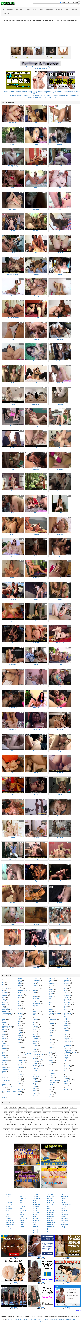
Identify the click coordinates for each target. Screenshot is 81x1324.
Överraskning (52, 1019)
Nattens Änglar (32, 1319)
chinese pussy (27, 1129)
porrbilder (50, 1214)
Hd (18, 1094)
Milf (34, 1088)
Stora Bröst (67, 1004)
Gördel (19, 1069)
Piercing (51, 1030)
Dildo (18, 980)
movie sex (44, 1136)
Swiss (66, 1028)
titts (12, 1129)
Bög (3, 1052)
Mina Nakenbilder (62, 91)
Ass (3, 1006)
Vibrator (66, 1081)
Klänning (35, 1024)
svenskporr (9, 1218)
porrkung (64, 1210)
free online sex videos (57, 1112)
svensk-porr (23, 1210)
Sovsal (66, 978)
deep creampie (74, 1117)
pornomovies (51, 1228)
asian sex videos (32, 1131)
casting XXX (14, 1114)
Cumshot (4, 1089)
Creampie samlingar (7, 1086)
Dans (3, 1097)
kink (48, 1230)
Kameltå (35, 1019)
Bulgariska (5, 1069)
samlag (8, 1226)
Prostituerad (52, 1040)
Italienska (35, 1007)
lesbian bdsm (53, 1110)
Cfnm (3, 1079)
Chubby (4, 1082)
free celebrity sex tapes (37, 1129)
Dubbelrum (20, 995)
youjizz (22, 1226)
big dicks (22, 1124)
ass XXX (54, 1107)
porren (8, 1232)
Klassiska (35, 1026)
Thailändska (67, 1045)
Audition (4, 1011)
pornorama (50, 1226)
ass (70, 1127)
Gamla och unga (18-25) (24, 1054)
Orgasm (51, 1011)
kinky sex (67, 1136)
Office (50, 1002)
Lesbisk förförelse (38, 1065)
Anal (3, 997)
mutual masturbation (63, 1110)
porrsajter (36, 1230)
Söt (50, 1096)
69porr (22, 1220)
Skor (50, 1086)
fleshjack (67, 1112)
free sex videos (40, 1107)
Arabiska (4, 1001)
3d (2, 982)
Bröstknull (4, 1059)
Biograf (4, 1043)
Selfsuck (51, 1075)
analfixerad (64, 1220)
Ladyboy (35, 1051)
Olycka (50, 1006)
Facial (19, 1014)
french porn (38, 1110)
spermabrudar (10, 1222)
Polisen (51, 1034)
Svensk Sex (66, 95)
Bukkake (4, 1067)
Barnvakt (4, 1029)
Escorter (37, 95)
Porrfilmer (72, 95)
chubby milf (26, 1136)
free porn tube (54, 1127)
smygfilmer (23, 1198)
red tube (73, 1136)
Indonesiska (36, 998)
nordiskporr (9, 1204)
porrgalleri (50, 1200)
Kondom (35, 1036)
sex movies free (28, 1112)
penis (74, 1127)
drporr (35, 1222)
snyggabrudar (10, 1224)
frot (57, 1114)
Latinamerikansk (37, 1060)
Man (34, 1074)
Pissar (50, 1032)
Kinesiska (35, 1021)
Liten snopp (36, 1068)
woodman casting (53, 1119)
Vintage (66, 1083)
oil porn (75, 1114)
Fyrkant (19, 1047)
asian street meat (62, 1124)
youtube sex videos (72, 1124)
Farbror (19, 1020)
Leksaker (35, 1063)
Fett (18, 1025)
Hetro (63, 2)
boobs (6, 1107)
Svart (65, 1023)
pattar (63, 1230)
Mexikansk (36, 1085)
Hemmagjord (36, 982)
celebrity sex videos (43, 1131)
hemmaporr (64, 1214)
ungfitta (22, 1196)
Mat (34, 1083)
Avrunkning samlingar (8, 1013)
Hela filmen (36, 978)
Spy (65, 988)
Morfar (35, 1095)
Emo (18, 1005)
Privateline (25, 1319)
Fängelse (20, 1018)
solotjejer (36, 1194)
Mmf (34, 1092)
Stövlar (66, 1006)
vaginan (22, 1206)
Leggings (35, 1061)
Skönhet (51, 1084)
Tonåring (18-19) (68, 1050)
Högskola (35, 987)
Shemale (75, 2)
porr (34, 1216)
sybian (37, 1119)
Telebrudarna (17, 91)
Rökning (51, 1057)
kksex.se (10, 1319)
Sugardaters (31, 97)
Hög (34, 983)
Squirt (66, 990)
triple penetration (34, 1122)
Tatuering (66, 1038)
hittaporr (35, 1214)
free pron (48, 1107)
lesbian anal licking (7, 1117)
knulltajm (36, 1218)
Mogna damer (46, 97)
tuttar (62, 1200)
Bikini (3, 1040)
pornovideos (51, 1222)
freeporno (23, 1232)
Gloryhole (20, 1067)
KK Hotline (68, 1319)
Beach (3, 1036)
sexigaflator (64, 1224)
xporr (21, 1228)
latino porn (7, 1134)
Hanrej (19, 1091)
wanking (67, 1117)
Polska (50, 1035)
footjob (59, 1131)
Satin (50, 1072)
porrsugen (50, 1196)
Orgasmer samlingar (54, 1013)
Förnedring (20, 1037)
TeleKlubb (39, 1319)
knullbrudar (9, 1208)
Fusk (18, 1046)
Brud (3, 1064)
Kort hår (35, 1040)
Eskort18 (48, 93)
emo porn (62, 1114)
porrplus (35, 1226)
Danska (19, 978)
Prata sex (34, 91)
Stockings (67, 997)
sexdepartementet (66, 1204)
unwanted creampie (28, 1117)
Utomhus (66, 1070)
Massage (35, 1081)
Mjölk (34, 1090)
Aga (3, 990)
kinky (5, 1112)
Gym (18, 1083)
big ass (23, 1127)
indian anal (8, 1127)
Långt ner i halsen (38, 1054)
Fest (18, 1021)
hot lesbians (15, 1124)
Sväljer (66, 1021)
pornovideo (50, 1224)
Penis (50, 1028)
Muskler (51, 985)
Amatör (4, 994)
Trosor (66, 1055)
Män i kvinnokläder (38, 1076)
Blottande (4, 1048)
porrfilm (8, 1198)
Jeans (34, 1013)
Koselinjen (40, 91)
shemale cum (30, 1110)
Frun (18, 1042)
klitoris (63, 1222)
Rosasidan (39, 93)
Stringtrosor (67, 1009)
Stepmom (67, 994)
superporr (36, 1206)
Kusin (34, 1043)
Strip (65, 1011)
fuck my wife (29, 1124)
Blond (3, 1047)
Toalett (66, 1048)
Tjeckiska (66, 1047)
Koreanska (36, 1038)
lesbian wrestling (18, 1117)
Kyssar (35, 1045)
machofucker (31, 1107)
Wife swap (67, 1089)
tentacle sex (22, 1114)
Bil (2, 1041)
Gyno (18, 1085)
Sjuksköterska (52, 1082)
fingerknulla (50, 1210)
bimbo (63, 1212)
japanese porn (13, 1107)
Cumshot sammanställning (9, 1091)
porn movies (6, 1129)
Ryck (50, 1064)
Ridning (51, 1055)
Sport (65, 985)
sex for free (48, 1129)
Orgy (50, 1014)
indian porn (53, 1124)
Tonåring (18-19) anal (70, 1052)
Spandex (66, 980)
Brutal (3, 1066)
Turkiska (66, 1057)
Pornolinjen (40, 1321)
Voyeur (66, 1085)
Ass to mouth (5, 1009)
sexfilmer (50, 1194)
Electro (19, 1003)
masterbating (46, 1117)
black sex (6, 1122)
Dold (18, 987)
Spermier (66, 983)
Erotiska (19, 1007)
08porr (35, 1224)
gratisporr (23, 1202)
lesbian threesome (36, 1136)
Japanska (35, 1011)
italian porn (43, 1114)
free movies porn (9, 1136)
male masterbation (45, 1122)
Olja (50, 1004)
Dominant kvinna (22, 990)
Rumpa (51, 1062)
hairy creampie (37, 1112)
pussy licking (18, 1129)
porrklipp (8, 1228)
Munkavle (51, 983)
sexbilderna (36, 1198)
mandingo (29, 1114)
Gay (69, 2)
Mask (34, 1078)
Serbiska (51, 1077)
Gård (18, 1064)
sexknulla (36, 1212)
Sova (50, 1098)
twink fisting (6, 1114)
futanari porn (60, 1117)
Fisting (19, 1028)
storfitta (22, 1212)
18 (2, 981)
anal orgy (14, 1110)
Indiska (35, 996)
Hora (34, 992)
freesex (63, 1216)
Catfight (4, 1077)
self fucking (74, 1129)
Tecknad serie (68, 1041)
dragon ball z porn (19, 1119)
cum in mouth (73, 1107)
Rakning (51, 1052)
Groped (19, 1076)
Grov (18, 1078)
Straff (65, 1008)
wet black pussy (63, 1119)
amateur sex (22, 1110)
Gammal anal (21, 1059)
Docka (19, 983)
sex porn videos (38, 1124)
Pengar (51, 1027)
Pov (50, 1039)
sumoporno (9, 1220)
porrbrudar (36, 1204)
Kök (34, 1034)
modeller (50, 1198)
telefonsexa (64, 1218)
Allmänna (4, 992)
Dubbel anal (20, 994)
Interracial (35, 1005)
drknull (8, 1196)
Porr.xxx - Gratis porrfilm (40, 68)
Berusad (4, 1038)
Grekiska (19, 1074)
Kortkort (35, 1041)
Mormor (51, 978)
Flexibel (19, 1032)
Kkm (34, 1022)
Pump (50, 1047)
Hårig (18, 1093)
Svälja (66, 1020)
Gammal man (21, 1060)
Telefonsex (24, 91)
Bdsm (3, 1034)
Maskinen (35, 1080)
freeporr (49, 1218)
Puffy (50, 1044)
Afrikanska (5, 988)
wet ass (35, 1134)
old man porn (36, 1139)
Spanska (66, 982)
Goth (18, 1071)
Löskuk (35, 1070)
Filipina (19, 1027)
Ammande (4, 995)
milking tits (36, 1127)
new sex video (16, 1127)
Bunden (4, 1071)
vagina (53, 1117)
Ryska (50, 1066)
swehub (63, 1198)
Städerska (67, 992)
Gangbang (20, 1062)
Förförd (19, 1035)
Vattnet (66, 1078)
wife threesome (46, 1112)
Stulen (66, 1018)
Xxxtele (56, 1319)
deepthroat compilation (16, 1122)
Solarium (51, 1093)
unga (21, 1208)
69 (2, 984)
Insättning (35, 1001)
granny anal (74, 1112)
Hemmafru (36, 980)
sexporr (35, 1210)
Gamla (19, 1052)
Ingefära (35, 1000)
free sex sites (67, 1129)
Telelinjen (11, 91)
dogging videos (63, 1127)
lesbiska (63, 1206)
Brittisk (4, 1055)
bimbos (22, 1230)
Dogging (19, 985)
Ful (18, 1044)
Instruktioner (36, 1003)
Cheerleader (5, 1080)
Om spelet (51, 1008)
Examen (19, 1008)
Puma (50, 1046)
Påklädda (51, 1023)
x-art (60, 1122)
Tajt (65, 1036)
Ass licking (5, 1008)
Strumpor (66, 1014)
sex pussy (46, 1124)
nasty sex (24, 1131)
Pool (50, 1037)
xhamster (8, 1194)
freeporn (8, 1230)
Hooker (35, 990)
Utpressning (67, 1072)
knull (7, 1210)
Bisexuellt (4, 1045)
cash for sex (38, 1117)
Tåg (65, 1034)
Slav (50, 1091)
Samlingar (51, 1070)
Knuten (35, 1033)
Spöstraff (66, 987)
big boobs (26, 1122)
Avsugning (5, 1014)
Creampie (4, 1084)
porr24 (63, 1208)
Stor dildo (66, 999)
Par (50, 1025)
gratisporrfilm (37, 1220)
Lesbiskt (35, 1067)
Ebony (19, 1001)
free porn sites (73, 1110)
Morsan (51, 980)
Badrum (4, 1024)
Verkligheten (67, 1080)
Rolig (50, 1059)
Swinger (66, 1027)
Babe (3, 1019)
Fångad (19, 1016)
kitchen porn (7, 1110)
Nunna (50, 996)
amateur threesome (29, 1119)
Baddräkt (4, 1021)
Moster (50, 982)
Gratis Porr (53, 95)
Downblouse (20, 992)
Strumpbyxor (67, 1013)
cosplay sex (44, 1119)
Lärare (35, 1056)
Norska (51, 993)
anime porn (54, 1122)
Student (66, 1016)
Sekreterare (52, 1073)
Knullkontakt (43, 95)
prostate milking (45, 1127)
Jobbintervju (36, 1014)
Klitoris (35, 1029)
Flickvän (19, 1034)
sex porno (36, 1114)
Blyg (3, 1050)
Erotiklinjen (74, 1319)
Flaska (19, 1030)
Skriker (51, 1087)
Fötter (19, 1039)
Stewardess (67, 995)
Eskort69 (14, 95)
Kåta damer (53, 97)
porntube (50, 1220)
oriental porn (72, 1119)
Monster (35, 1093)
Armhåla (4, 1002)
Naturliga (51, 991)
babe (7, 1214)
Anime (3, 999)
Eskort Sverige (71, 91)
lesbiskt (49, 1206)
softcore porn (74, 1131)
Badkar (4, 1022)
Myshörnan (61, 1319)
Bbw (3, 1033)
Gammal (19, 1057)
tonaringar (64, 1202)
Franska (19, 1040)
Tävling (66, 1040)
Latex (34, 1058)
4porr (21, 1200)
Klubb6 (44, 93)
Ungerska (67, 1067)
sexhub (35, 1228)
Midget (35, 1086)
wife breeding (19, 1136)
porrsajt (35, 1232)
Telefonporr (54, 91)
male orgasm (52, 1136)
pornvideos (50, 1216)
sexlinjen (50, 1204)
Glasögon (20, 1066)
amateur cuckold (28, 1134)
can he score (56, 1134)
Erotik (48, 95)
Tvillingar (66, 1059)
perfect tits (11, 1112)
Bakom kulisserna (7, 1026)
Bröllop (4, 1057)
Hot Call (51, 1319)
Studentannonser (30, 95)
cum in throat (7, 1124)
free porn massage (57, 1129)
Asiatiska (4, 1004)
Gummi (19, 1081)
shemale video (7, 1131)
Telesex (30, 91)
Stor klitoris (67, 1001)
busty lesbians (66, 1122)
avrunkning (23, 1218)
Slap (50, 1089)
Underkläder (67, 1065)
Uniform (66, 1068)
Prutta (50, 1042)
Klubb (34, 1031)
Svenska (66, 1025)
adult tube (45, 1110)
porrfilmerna (65, 1228)
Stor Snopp (67, 1002)
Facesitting (20, 1013)
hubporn (49, 1232)
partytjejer (9, 1202)
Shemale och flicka (54, 1080)
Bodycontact (55, 93)
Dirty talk (19, 982)
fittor (21, 1194)
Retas (50, 1054)
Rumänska (52, 1060)
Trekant (66, 1054)
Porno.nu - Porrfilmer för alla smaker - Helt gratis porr (40, 67)
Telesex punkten (17, 1319)
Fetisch (19, 1023)
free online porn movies (45, 1134)
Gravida (19, 1073)
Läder (34, 1049)
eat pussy (63, 1134)
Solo (50, 1094)
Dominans (20, 988)
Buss (3, 1073)
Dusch (19, 997)
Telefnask (45, 1319)
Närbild (51, 989)
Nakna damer (38, 97)
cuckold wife (52, 1131)
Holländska (36, 988)
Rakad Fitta (59, 95)
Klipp (34, 1027)
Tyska (66, 1060)
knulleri (8, 1206)
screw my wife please (17, 1134)
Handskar (20, 1089)
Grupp (19, 1080)
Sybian (66, 1030)
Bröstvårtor (5, 1060)
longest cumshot (22, 1107)
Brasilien (4, 1054)
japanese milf (19, 1112)
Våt (65, 1076)
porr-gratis (50, 1202)
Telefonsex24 (47, 91)
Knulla (77, 95)
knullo (7, 1216)
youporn (22, 1224)
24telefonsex (65, 1196)
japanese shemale (72, 1134)
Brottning (4, 1062)
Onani (50, 1009)
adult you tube (9, 1119)
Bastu (3, 1031)
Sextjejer (33, 93)
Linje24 (6, 91)
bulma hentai (66, 1131)
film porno (69, 1114)
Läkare (35, 1053)
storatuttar (64, 1232)
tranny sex (29, 1127)
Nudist (50, 995)
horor (35, 1200)
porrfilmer (36, 1202)
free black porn (16, 1131)
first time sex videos (63, 1107)
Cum (3, 1087)
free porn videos (44, 1139)
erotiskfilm (50, 1212)
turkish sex (60, 1136)
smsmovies (36, 1208)
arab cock (74, 1122)
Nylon (50, 998)
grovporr (22, 1214)
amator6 (63, 1194)
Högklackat (36, 985)
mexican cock (51, 1114)
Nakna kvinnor (21, 95)
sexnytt (35, 1196)
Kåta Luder (9, 95)
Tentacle (66, 1043)
